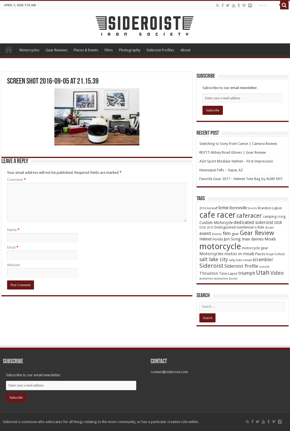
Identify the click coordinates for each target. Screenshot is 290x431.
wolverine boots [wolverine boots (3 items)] (226, 278)
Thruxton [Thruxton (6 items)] (208, 273)
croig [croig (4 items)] (281, 216)
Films (109, 50)
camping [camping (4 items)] (269, 216)
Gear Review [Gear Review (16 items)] (257, 232)
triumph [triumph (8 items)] (246, 273)
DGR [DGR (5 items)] (278, 222)
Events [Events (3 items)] (217, 234)
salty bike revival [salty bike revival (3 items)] (240, 260)
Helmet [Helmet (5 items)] (205, 239)
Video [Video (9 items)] (277, 273)
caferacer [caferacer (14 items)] (249, 215)
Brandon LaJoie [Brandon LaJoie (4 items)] (270, 208)
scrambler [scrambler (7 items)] (263, 259)
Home (8, 49)
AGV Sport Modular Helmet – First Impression (236, 161)
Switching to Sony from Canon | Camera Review (238, 143)
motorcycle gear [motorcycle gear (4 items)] (255, 248)
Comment (16, 180)
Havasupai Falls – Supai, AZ (221, 170)
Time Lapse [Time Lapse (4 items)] (228, 273)
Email (12, 247)
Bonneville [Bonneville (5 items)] (238, 208)
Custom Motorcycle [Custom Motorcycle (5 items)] (216, 222)
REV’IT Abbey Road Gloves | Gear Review (232, 152)
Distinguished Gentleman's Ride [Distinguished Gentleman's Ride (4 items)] (239, 227)
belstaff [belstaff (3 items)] (212, 208)
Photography (129, 50)
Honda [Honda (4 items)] (217, 239)
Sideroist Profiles (160, 50)
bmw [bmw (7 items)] (223, 207)
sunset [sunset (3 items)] (264, 267)
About (185, 50)
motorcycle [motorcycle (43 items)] (220, 246)
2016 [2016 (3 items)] (202, 208)
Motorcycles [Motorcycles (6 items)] (211, 253)
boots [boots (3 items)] (252, 208)
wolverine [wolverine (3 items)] (206, 278)
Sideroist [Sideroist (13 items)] (211, 265)
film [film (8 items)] (227, 233)
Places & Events (86, 50)
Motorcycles (29, 50)
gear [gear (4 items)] (235, 234)
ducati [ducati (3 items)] (269, 227)
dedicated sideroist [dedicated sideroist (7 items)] (253, 222)
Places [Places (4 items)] (260, 254)
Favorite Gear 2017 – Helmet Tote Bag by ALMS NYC (241, 179)
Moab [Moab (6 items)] (270, 239)
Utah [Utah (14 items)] (263, 272)
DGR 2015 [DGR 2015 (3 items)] (206, 227)
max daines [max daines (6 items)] (253, 239)
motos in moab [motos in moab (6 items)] (239, 253)
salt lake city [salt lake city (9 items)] (213, 259)
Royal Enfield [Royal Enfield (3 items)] (275, 254)
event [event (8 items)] (205, 233)
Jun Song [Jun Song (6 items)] (232, 239)
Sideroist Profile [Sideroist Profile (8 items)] (241, 266)
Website (13, 265)
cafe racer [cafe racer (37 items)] (217, 215)
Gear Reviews (56, 50)
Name (13, 230)
